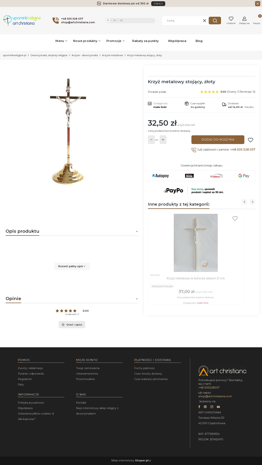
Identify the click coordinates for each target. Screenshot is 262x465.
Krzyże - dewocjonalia (85, 55)
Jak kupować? (27, 419)
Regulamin (25, 379)
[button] (215, 20)
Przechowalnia (85, 379)
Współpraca (25, 408)
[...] (68, 130)
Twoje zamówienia (88, 368)
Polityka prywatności (31, 402)
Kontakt (81, 402)
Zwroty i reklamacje (30, 368)
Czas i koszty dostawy (148, 373)
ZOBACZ (158, 3)
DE (121, 20)
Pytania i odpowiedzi (31, 373)
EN (114, 20)
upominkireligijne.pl (14, 55)
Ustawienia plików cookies (34, 413)
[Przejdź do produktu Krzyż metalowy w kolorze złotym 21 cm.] (195, 243)
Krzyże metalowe (112, 55)
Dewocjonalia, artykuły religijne (49, 55)
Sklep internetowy (129, 460)
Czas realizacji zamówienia (151, 379)
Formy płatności (144, 368)
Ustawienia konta (87, 373)
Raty (21, 384)
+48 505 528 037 (242, 149)
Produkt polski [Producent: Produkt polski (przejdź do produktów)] (157, 92)
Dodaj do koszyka (217, 139)
